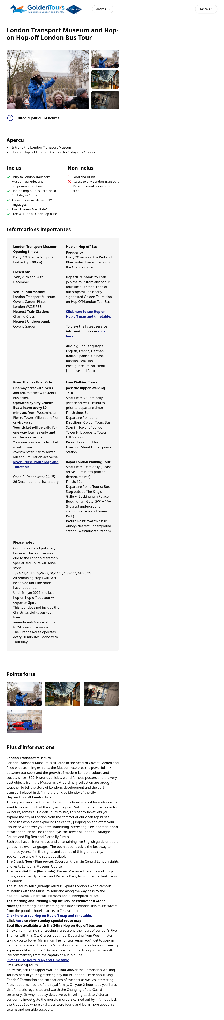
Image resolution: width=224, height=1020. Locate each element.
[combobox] (206, 9)
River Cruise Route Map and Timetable (38, 960)
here (19, 920)
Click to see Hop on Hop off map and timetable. (49, 915)
